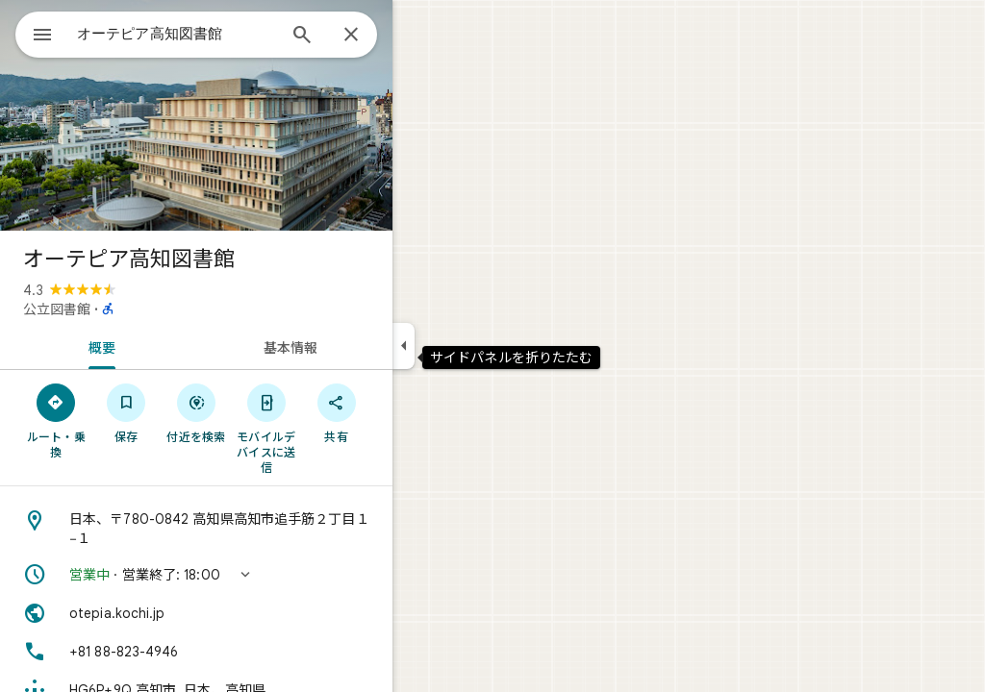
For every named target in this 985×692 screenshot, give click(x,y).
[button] (265, 575)
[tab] (167, 346)
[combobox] (226, 33)
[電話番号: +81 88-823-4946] (265, 651)
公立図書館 (126, 309)
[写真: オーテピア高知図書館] (265, 115)
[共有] (405, 412)
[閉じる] (420, 36)
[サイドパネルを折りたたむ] (473, 346)
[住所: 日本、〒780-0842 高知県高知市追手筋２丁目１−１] (265, 529)
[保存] (196, 412)
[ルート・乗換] (125, 420)
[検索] (371, 37)
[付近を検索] (266, 412)
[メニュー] (34, 32)
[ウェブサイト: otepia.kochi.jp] (265, 613)
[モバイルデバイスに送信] (335, 428)
